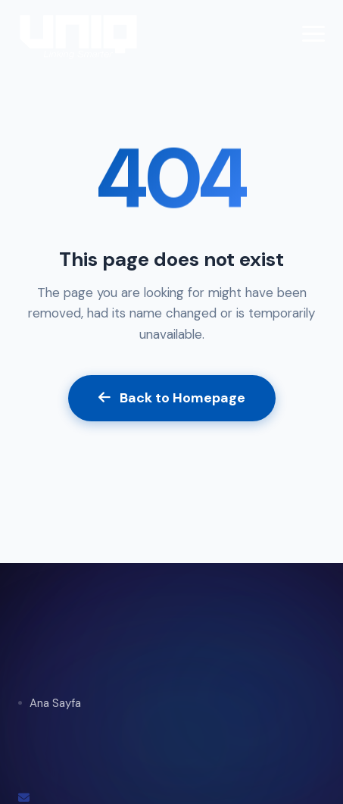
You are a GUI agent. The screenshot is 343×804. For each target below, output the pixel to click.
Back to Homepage (171, 398)
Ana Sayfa (55, 703)
